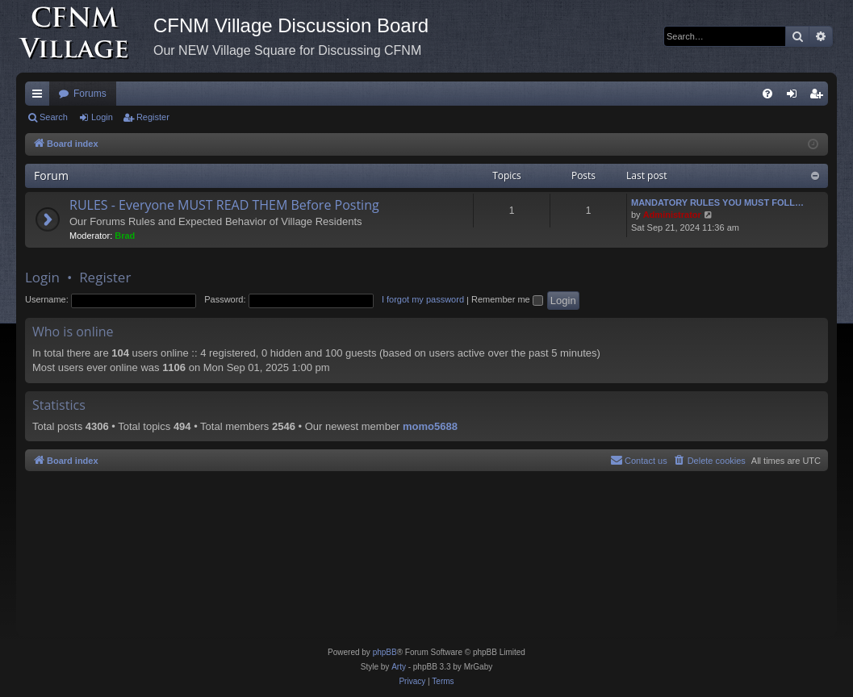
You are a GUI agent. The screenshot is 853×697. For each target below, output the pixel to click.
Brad (125, 235)
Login (102, 117)
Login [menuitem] (795, 97)
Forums (90, 93)
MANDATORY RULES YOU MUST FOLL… (717, 202)
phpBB (385, 652)
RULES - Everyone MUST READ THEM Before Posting (224, 205)
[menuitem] (767, 93)
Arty (398, 666)
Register (152, 117)
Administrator (672, 214)
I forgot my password (423, 299)
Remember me (507, 299)
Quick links (40, 97)
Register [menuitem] (819, 97)
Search (54, 117)
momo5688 (430, 426)
